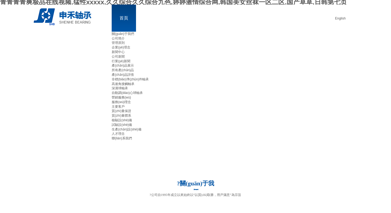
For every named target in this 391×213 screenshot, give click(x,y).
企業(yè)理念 (121, 47)
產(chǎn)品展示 (123, 65)
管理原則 (118, 43)
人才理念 (118, 134)
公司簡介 (118, 38)
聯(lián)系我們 (122, 138)
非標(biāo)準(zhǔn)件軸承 (130, 79)
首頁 (124, 18)
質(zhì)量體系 (121, 115)
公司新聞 (118, 56)
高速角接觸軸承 (123, 84)
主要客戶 (118, 107)
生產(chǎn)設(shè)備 (126, 129)
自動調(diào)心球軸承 (127, 93)
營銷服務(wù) (121, 97)
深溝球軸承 (120, 88)
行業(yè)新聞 (121, 61)
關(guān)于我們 (123, 34)
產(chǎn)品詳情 (123, 75)
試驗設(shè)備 (122, 125)
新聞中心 (118, 52)
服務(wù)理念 (121, 102)
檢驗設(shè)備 (122, 120)
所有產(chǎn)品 (123, 70)
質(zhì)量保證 (121, 111)
